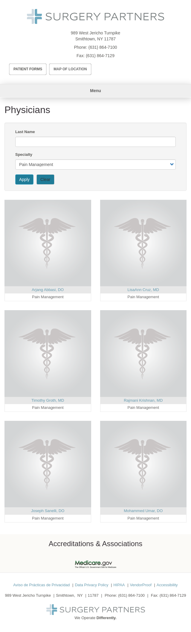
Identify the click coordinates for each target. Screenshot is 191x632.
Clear (45, 179)
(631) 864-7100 (102, 47)
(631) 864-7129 (100, 55)
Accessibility (167, 585)
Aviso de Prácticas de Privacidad (41, 585)
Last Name (25, 132)
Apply (24, 179)
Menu (95, 90)
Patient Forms (27, 69)
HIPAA (119, 585)
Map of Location (70, 69)
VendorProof (141, 585)
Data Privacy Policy (91, 585)
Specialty (23, 154)
